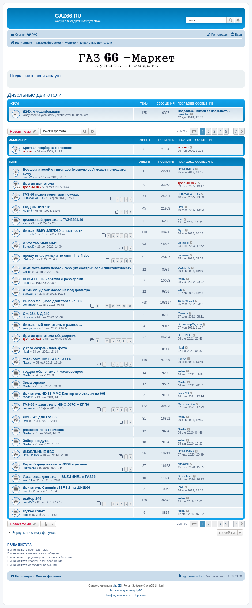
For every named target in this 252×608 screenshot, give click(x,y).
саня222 (28, 502)
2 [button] (208, 131)
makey (182, 358)
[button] (194, 131)
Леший (27, 210)
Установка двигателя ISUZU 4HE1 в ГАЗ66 (59, 477)
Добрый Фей (32, 187)
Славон (183, 313)
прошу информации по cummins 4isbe (56, 255)
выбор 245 (32, 499)
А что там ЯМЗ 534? (40, 243)
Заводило (29, 293)
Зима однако (34, 383)
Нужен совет (34, 511)
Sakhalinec (185, 476)
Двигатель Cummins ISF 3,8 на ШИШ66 (56, 488)
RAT (180, 206)
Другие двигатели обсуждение (49, 336)
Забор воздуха (36, 441)
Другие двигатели (38, 183)
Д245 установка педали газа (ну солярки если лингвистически (77, 268)
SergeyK (28, 246)
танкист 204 (186, 300)
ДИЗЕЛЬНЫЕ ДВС (38, 452)
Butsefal (28, 317)
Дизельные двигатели (34, 95)
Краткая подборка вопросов (47, 148)
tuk (180, 289)
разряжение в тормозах (43, 430)
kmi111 (27, 480)
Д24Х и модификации (41, 111)
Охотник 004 (186, 404)
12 (112, 340)
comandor (29, 304)
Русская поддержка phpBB (126, 590)
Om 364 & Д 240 (36, 314)
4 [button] (220, 131)
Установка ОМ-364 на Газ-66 (47, 359)
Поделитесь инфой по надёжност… (204, 111)
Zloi (25, 223)
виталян (183, 242)
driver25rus (30, 177)
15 (129, 340)
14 (124, 340)
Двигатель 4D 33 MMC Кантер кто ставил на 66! (64, 393)
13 (118, 340)
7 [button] (236, 131)
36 (112, 306)
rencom (28, 151)
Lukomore (29, 467)
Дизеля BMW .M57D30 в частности (52, 231)
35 (107, 306)
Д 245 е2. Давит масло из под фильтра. (57, 290)
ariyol (26, 491)
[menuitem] (32, 34)
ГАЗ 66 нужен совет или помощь (51, 194)
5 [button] (226, 131)
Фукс (181, 230)
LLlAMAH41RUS (34, 198)
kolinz (181, 278)
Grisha (27, 271)
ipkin (26, 282)
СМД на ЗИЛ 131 (37, 207)
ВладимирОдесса (190, 324)
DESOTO (184, 267)
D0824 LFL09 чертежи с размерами (53, 279)
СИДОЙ (28, 397)
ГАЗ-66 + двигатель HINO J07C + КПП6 (56, 404)
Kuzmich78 (30, 234)
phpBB (117, 585)
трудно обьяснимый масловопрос (53, 372)
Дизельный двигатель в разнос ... (52, 325)
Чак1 (26, 351)
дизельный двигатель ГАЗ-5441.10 (53, 220)
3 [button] (214, 131)
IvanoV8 (183, 393)
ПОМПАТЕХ (186, 169)
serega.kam (30, 328)
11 (107, 340)
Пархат (27, 362)
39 (129, 306)
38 (124, 306)
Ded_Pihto (184, 335)
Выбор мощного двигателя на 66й (52, 301)
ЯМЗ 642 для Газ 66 (40, 417)
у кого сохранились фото (45, 348)
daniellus (183, 114)
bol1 (25, 514)
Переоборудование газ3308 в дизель (55, 464)
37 (118, 306)
